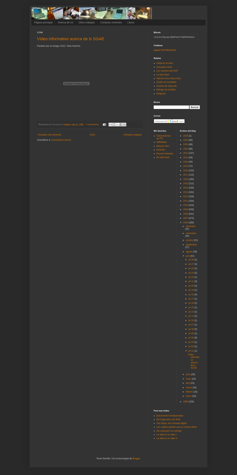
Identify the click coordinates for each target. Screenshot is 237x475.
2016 (186, 179)
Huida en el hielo (164, 63)
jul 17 (191, 298)
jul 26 (191, 268)
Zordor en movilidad (166, 82)
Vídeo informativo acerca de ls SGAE (70, 39)
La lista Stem (162, 74)
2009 (186, 209)
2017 (186, 174)
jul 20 (191, 285)
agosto (189, 251)
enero (189, 396)
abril (188, 383)
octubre (190, 240)
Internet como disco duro (168, 78)
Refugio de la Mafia (166, 89)
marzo (189, 387)
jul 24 (191, 273)
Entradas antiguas (133, 134)
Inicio (92, 134)
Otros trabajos (87, 22)
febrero (189, 391)
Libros (130, 22)
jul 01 (191, 351)
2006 (186, 222)
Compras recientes (111, 22)
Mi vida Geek (162, 157)
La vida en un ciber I (166, 434)
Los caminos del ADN (167, 70)
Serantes (160, 149)
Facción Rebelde (164, 153)
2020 (186, 161)
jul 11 (191, 316)
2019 (186, 166)
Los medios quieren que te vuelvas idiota (176, 427)
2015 (186, 183)
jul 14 (191, 311)
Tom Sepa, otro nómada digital (171, 423)
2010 (186, 205)
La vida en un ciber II (166, 438)
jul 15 (191, 307)
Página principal (43, 22)
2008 (186, 214)
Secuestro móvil (164, 67)
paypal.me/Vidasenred (165, 50)
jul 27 (191, 264)
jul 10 (191, 320)
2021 (186, 157)
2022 (186, 153)
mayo (189, 379)
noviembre (191, 233)
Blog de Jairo (162, 146)
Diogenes (161, 93)
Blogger (136, 458)
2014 (186, 187)
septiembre (191, 244)
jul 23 (191, 277)
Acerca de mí (65, 22)
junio (188, 374)
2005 (186, 401)
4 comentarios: (93, 124)
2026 (186, 136)
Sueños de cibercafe (166, 86)
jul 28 (191, 259)
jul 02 (191, 346)
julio (188, 256)
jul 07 (191, 324)
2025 (186, 140)
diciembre (190, 226)
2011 (186, 201)
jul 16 (191, 303)
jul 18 (191, 294)
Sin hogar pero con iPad (168, 419)
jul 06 (191, 329)
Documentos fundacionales (169, 415)
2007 (186, 218)
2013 (186, 192)
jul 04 (191, 337)
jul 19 (191, 290)
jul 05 (191, 333)
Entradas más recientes (49, 134)
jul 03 (191, 342)
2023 (186, 149)
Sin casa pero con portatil (168, 431)
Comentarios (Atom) (61, 140)
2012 (186, 196)
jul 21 (191, 281)
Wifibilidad (161, 142)
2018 (186, 170)
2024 (186, 144)
